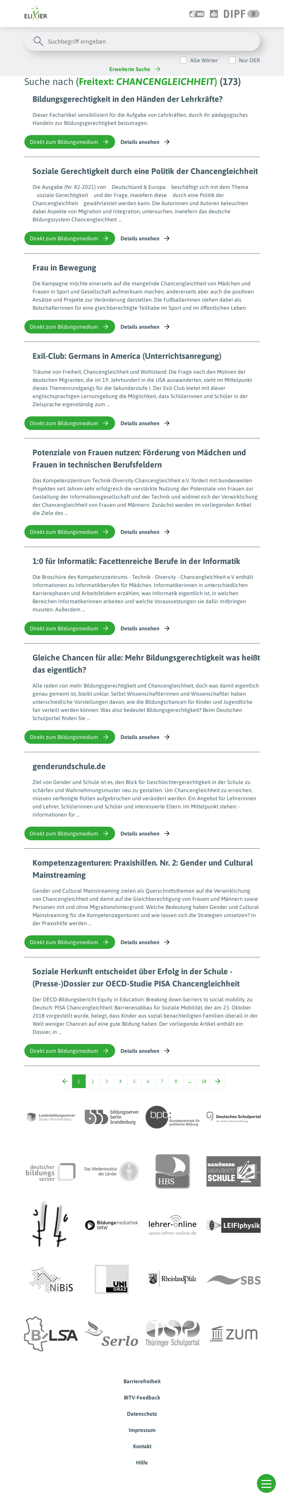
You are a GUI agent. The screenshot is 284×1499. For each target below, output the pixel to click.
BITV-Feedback (142, 1397)
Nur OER (249, 60)
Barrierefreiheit (142, 1381)
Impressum (142, 1430)
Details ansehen (146, 142)
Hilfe (142, 1462)
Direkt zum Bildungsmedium (70, 142)
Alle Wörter (204, 60)
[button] (266, 1483)
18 (203, 1081)
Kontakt (142, 1446)
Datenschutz (142, 1414)
